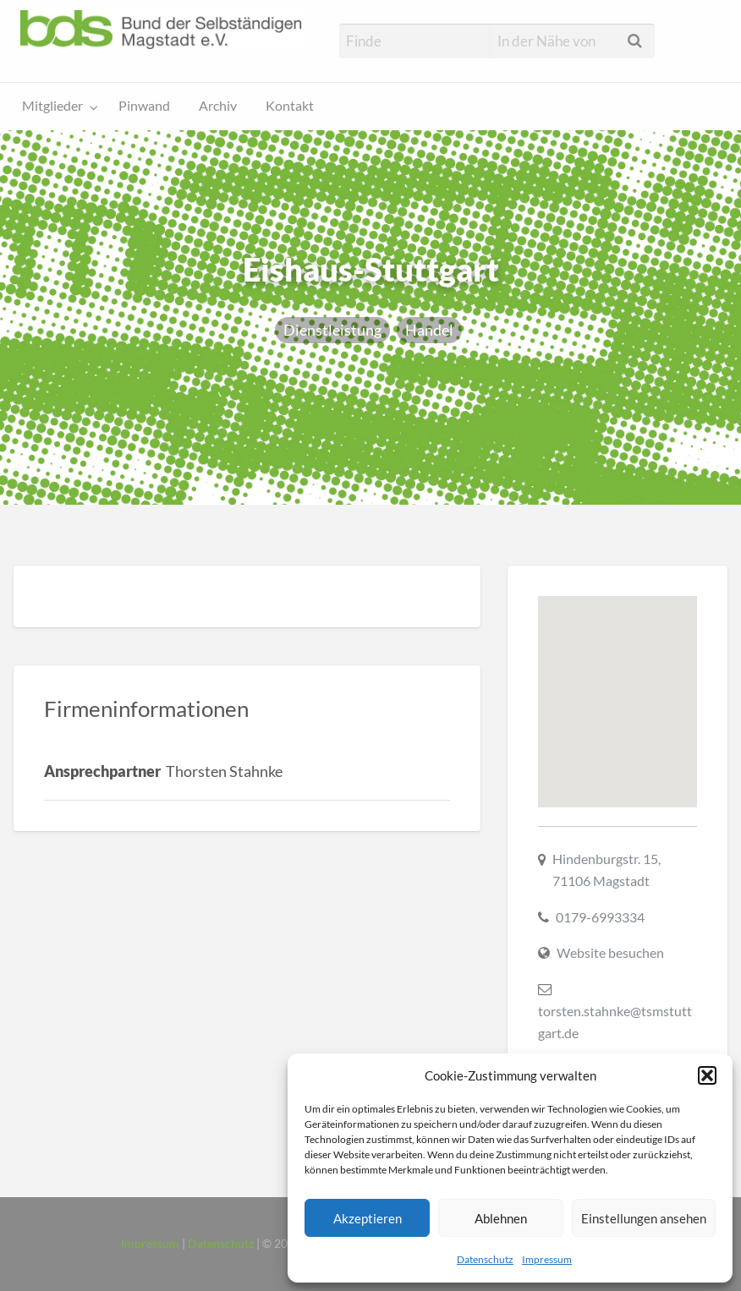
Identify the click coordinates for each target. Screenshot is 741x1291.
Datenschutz (485, 1259)
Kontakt (290, 105)
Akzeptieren (367, 1218)
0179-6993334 (600, 917)
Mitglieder (52, 105)
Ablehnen (501, 1218)
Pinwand (144, 105)
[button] (707, 1075)
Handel (429, 329)
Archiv (218, 105)
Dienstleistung (332, 329)
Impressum (547, 1259)
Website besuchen (610, 952)
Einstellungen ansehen (643, 1218)
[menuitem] (56, 106)
